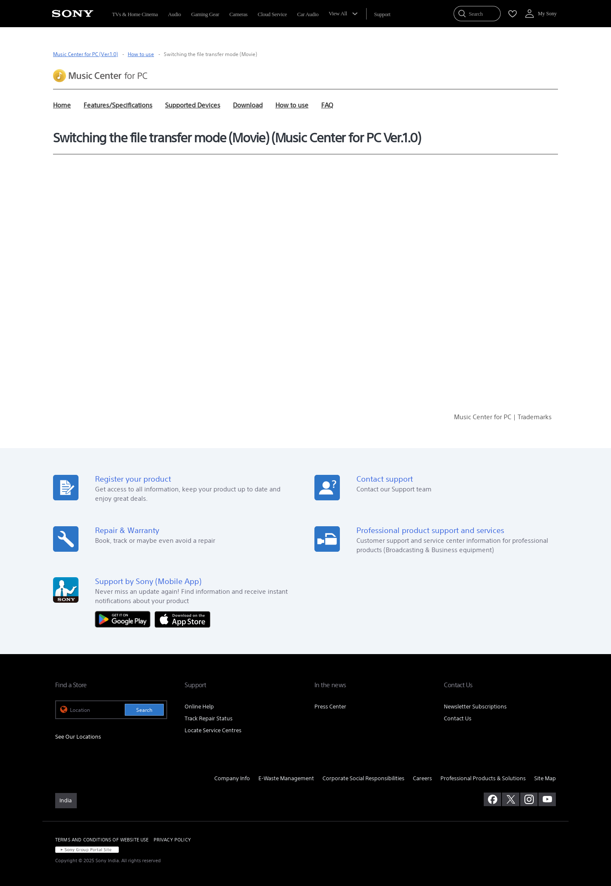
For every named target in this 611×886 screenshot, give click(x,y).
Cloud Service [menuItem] (272, 14)
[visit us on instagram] (529, 799)
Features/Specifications (118, 105)
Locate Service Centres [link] (213, 730)
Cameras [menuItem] (239, 14)
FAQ (327, 105)
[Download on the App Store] (182, 619)
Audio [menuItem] (174, 14)
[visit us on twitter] (510, 799)
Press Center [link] (330, 706)
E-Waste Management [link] (286, 778)
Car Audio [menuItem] (307, 14)
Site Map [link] (545, 778)
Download (248, 105)
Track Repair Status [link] (209, 718)
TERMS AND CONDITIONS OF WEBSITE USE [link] (102, 839)
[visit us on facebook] (492, 799)
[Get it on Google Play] (124, 619)
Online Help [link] (199, 706)
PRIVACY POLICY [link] (172, 839)
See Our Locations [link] (78, 736)
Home (62, 105)
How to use (141, 54)
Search (144, 710)
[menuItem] (382, 14)
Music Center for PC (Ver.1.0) (85, 54)
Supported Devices (192, 105)
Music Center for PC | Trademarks (503, 417)
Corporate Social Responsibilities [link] (363, 778)
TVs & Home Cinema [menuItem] (135, 14)
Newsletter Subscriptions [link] (475, 706)
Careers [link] (422, 778)
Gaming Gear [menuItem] (205, 14)
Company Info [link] (232, 778)
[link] (66, 800)
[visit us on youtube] (547, 799)
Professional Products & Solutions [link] (483, 778)
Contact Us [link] (457, 718)
